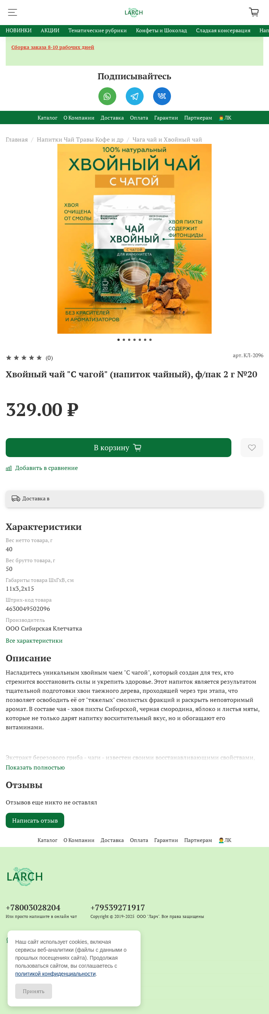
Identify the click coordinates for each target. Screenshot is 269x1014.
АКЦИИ (50, 30)
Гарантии (166, 117)
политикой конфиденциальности (55, 974)
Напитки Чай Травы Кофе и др (80, 139)
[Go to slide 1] (118, 340)
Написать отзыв (35, 820)
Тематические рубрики (97, 30)
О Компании (79, 117)
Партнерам (198, 117)
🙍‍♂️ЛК (224, 117)
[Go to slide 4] (134, 340)
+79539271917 (117, 907)
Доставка (112, 117)
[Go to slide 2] (124, 340)
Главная (17, 139)
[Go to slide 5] (140, 340)
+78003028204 (33, 907)
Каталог (47, 117)
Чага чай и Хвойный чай (167, 139)
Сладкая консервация (223, 30)
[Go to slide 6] (145, 340)
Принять (33, 991)
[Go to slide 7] (150, 340)
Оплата (139, 117)
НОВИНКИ (19, 30)
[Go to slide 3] (129, 340)
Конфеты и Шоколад (161, 30)
